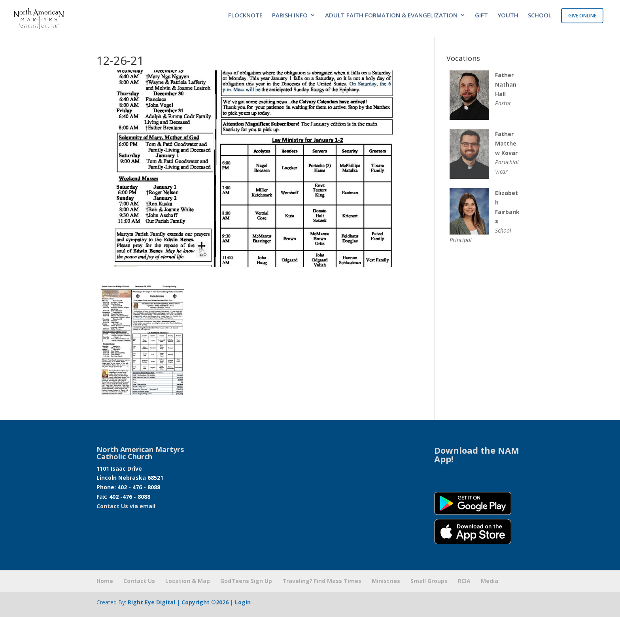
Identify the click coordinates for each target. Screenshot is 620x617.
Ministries (386, 581)
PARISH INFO (290, 15)
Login (243, 602)
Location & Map (187, 581)
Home (104, 581)
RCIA (464, 581)
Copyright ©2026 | (208, 602)
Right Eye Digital (151, 602)
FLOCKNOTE (245, 15)
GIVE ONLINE (582, 15)
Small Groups (429, 581)
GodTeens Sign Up (246, 581)
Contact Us (139, 581)
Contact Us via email (125, 506)
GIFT (481, 15)
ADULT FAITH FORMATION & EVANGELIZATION (391, 15)
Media (489, 581)
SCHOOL (540, 15)
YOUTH (507, 15)
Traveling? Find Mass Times (321, 581)
